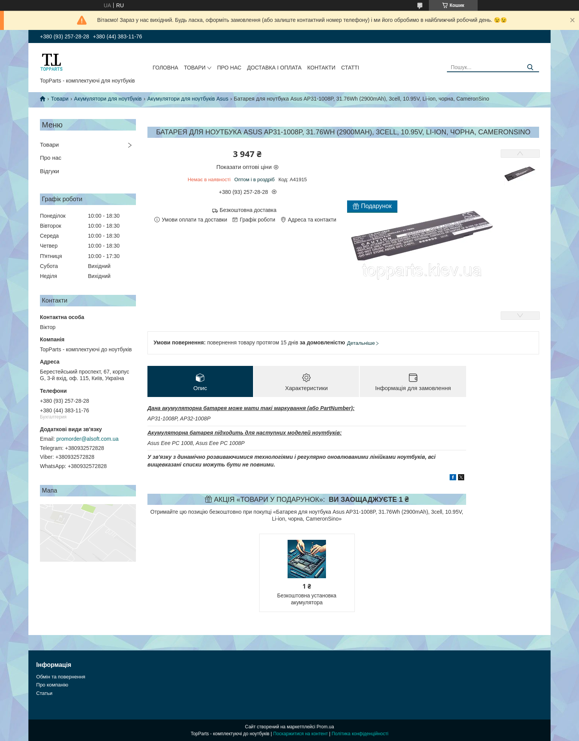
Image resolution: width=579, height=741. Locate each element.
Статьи (44, 693)
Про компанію (52, 685)
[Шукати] (530, 67)
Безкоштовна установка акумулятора (306, 598)
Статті (350, 68)
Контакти (321, 68)
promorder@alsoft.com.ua (87, 439)
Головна (165, 68)
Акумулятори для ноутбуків (108, 98)
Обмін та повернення (60, 677)
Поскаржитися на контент (300, 733)
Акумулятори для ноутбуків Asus (187, 98)
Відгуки (49, 171)
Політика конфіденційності (360, 733)
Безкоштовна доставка (248, 210)
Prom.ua (325, 726)
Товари (194, 68)
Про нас (229, 68)
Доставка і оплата (274, 68)
